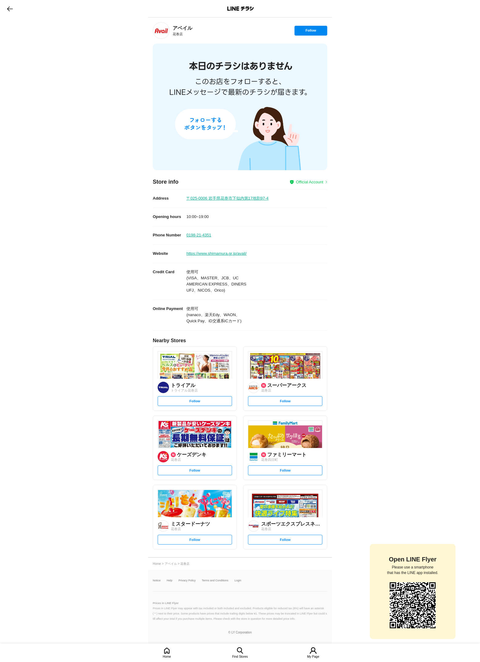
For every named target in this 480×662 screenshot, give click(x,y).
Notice (157, 580)
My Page (313, 656)
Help (170, 580)
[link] (161, 30)
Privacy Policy (187, 580)
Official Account (309, 182)
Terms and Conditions (215, 580)
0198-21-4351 (198, 235)
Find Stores (240, 656)
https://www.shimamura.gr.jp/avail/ (216, 253)
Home (167, 656)
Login (237, 580)
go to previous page (10, 8)
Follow (310, 32)
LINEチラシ (240, 8)
